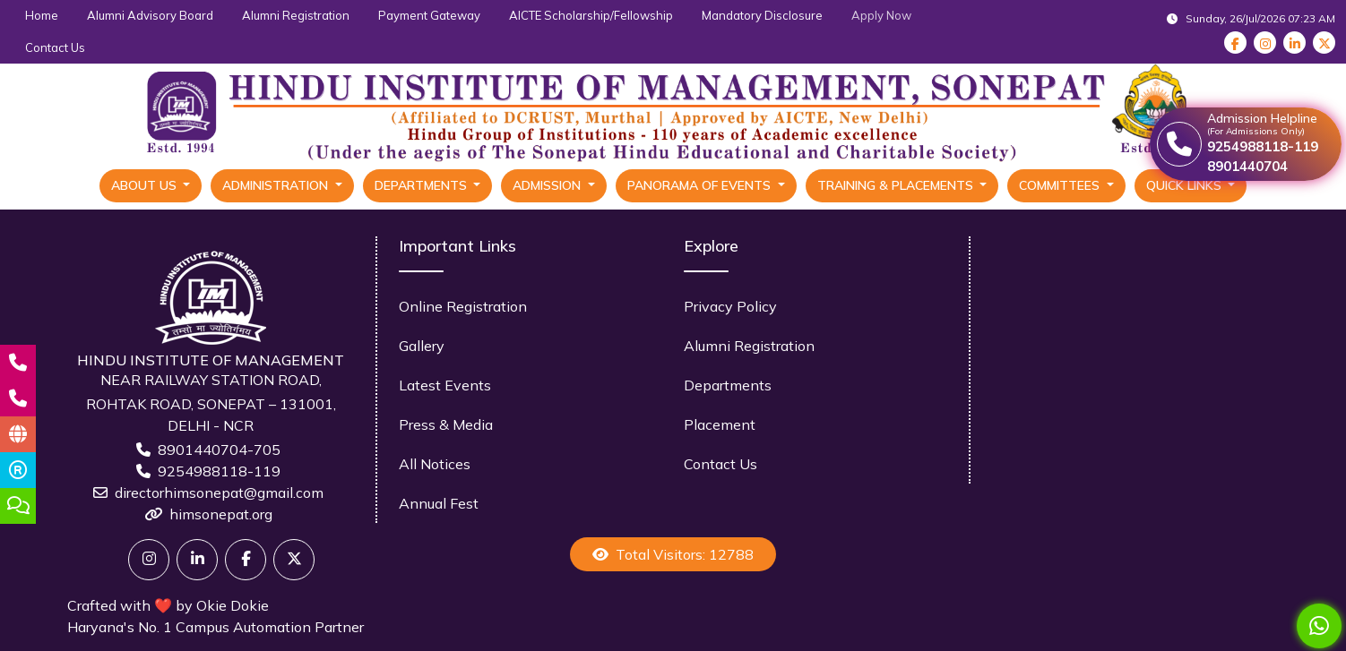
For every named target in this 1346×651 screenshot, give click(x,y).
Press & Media (446, 424)
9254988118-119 (219, 471)
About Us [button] (145, 185)
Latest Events (445, 385)
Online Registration (463, 306)
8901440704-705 (219, 449)
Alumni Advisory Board (150, 15)
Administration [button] (277, 185)
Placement (719, 424)
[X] (294, 559)
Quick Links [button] (1185, 185)
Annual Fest (439, 503)
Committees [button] (1061, 185)
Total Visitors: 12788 (673, 554)
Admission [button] (548, 185)
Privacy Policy (730, 306)
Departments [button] (422, 185)
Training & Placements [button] (897, 185)
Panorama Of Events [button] (700, 185)
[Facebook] (245, 559)
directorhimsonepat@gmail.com (219, 492)
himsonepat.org (220, 514)
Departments (728, 385)
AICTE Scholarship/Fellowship (591, 15)
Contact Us (55, 47)
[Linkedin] (197, 559)
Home (41, 15)
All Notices (434, 464)
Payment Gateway (429, 15)
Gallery (421, 346)
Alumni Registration (295, 15)
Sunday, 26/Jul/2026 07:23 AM (1251, 18)
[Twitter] (148, 559)
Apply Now (881, 15)
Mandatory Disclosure (762, 15)
